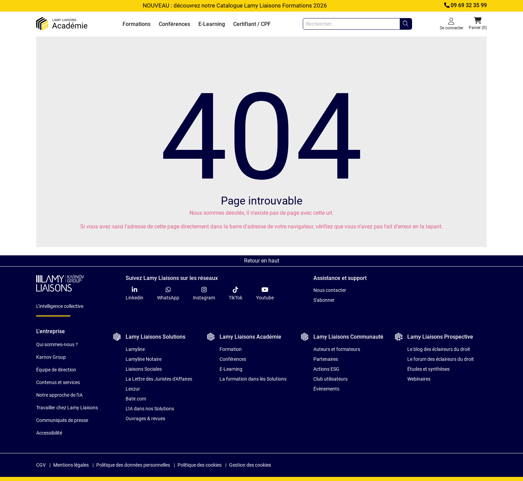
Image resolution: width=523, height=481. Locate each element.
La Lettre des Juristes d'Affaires (159, 379)
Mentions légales (71, 465)
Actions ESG (326, 369)
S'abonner (324, 300)
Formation (231, 349)
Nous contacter (329, 290)
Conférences (174, 24)
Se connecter (451, 23)
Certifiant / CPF (252, 24)
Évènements (326, 389)
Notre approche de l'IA (59, 395)
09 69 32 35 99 (465, 5)
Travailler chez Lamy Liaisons (67, 407)
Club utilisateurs (330, 379)
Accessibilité (49, 433)
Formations (137, 24)
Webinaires (418, 379)
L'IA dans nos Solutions (150, 408)
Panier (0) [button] (478, 23)
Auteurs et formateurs (336, 349)
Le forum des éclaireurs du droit (440, 359)
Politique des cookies (200, 465)
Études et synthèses (428, 369)
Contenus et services (58, 382)
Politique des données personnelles (133, 465)
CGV (41, 465)
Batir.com (136, 398)
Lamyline (135, 349)
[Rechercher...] (405, 23)
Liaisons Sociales (144, 369)
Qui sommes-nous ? (57, 344)
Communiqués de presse (62, 420)
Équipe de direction (56, 369)
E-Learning (211, 24)
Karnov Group (51, 357)
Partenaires (325, 359)
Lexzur (133, 389)
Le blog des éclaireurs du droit (438, 349)
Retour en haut (261, 260)
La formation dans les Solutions (253, 379)
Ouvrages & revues (145, 418)
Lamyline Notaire (143, 359)
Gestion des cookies (250, 465)
